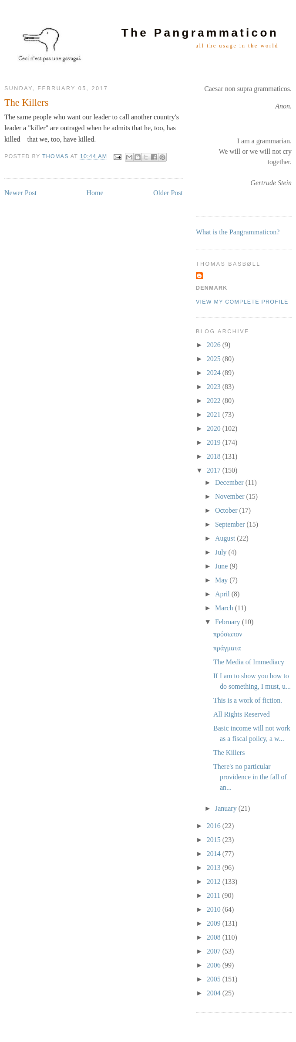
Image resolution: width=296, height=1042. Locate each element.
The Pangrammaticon (200, 32)
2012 (214, 881)
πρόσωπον (227, 634)
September (230, 524)
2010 (214, 909)
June (222, 566)
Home (95, 192)
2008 (214, 937)
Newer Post (20, 192)
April (223, 594)
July (222, 552)
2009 (214, 923)
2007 (214, 951)
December (230, 482)
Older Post (168, 192)
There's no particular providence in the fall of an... (250, 777)
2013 (214, 867)
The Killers (229, 752)
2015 (214, 839)
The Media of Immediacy (248, 662)
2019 (214, 442)
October (227, 510)
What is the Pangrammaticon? (237, 232)
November (230, 496)
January (227, 808)
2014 (214, 853)
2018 (214, 456)
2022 (214, 400)
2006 (214, 965)
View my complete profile (242, 302)
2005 (214, 979)
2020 (214, 428)
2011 (214, 895)
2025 (214, 358)
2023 (214, 386)
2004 (214, 993)
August (226, 538)
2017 (214, 470)
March (225, 608)
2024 (214, 372)
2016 (214, 825)
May (222, 580)
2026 (214, 344)
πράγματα (227, 648)
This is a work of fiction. (247, 700)
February (228, 622)
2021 (214, 414)
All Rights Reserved (241, 714)
